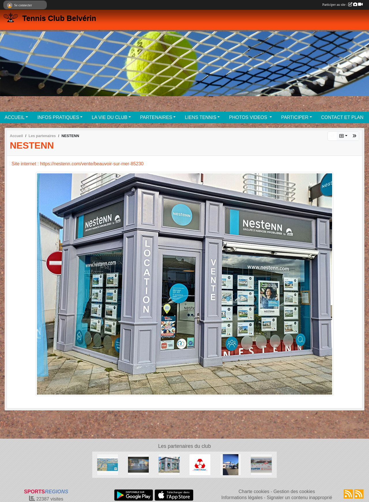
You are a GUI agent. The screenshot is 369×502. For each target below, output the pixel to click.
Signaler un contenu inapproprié (299, 497)
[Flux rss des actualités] (348, 494)
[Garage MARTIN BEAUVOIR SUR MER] (231, 464)
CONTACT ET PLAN (342, 117)
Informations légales (242, 497)
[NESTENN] (169, 464)
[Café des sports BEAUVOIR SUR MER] (138, 464)
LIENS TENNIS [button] (200, 117)
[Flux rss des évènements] (359, 494)
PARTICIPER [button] (294, 117)
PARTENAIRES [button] (156, 117)
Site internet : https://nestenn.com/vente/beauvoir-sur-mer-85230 (78, 163)
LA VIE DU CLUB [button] (109, 117)
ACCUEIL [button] (15, 117)
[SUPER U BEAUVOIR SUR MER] (261, 464)
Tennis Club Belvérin (59, 18)
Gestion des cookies (294, 491)
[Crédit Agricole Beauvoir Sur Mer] (107, 464)
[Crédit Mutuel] (200, 464)
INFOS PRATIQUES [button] (58, 117)
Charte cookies (253, 491)
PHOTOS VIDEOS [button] (248, 117)
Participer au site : (342, 5)
